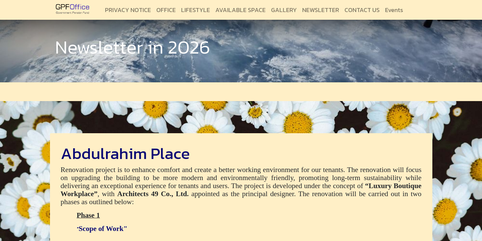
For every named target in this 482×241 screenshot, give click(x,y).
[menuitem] (128, 10)
